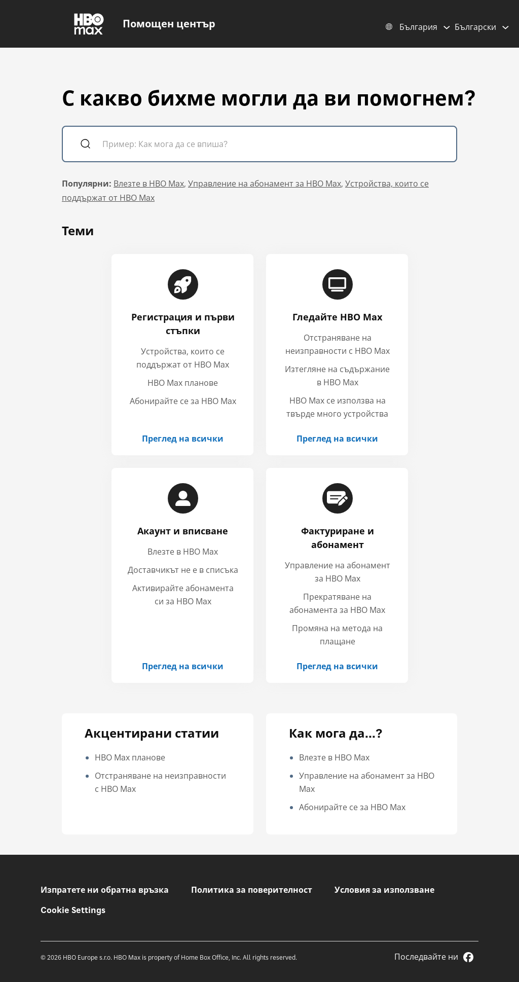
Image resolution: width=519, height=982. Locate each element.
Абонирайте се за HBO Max (183, 401)
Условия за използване (384, 889)
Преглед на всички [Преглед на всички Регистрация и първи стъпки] (183, 438)
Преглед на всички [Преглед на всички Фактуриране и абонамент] (337, 666)
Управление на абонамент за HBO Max (264, 183)
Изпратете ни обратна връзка (105, 889)
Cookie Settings (73, 910)
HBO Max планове (182, 382)
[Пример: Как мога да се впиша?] (274, 145)
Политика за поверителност (251, 889)
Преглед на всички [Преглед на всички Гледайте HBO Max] (337, 438)
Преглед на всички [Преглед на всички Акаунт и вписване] (183, 666)
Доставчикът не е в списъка (183, 569)
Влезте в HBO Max (149, 183)
